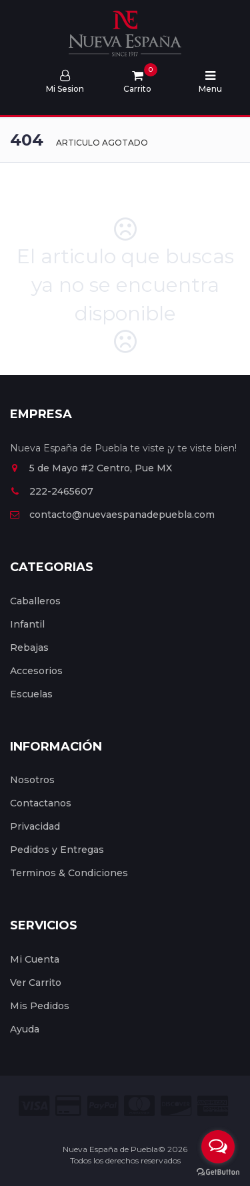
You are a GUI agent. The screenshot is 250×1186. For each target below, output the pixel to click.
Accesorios (36, 671)
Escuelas (31, 694)
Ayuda (24, 1029)
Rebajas (29, 647)
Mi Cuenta (34, 959)
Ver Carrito (35, 983)
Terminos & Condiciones (69, 873)
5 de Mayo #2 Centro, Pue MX (91, 468)
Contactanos (40, 803)
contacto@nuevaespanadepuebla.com (112, 515)
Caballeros (35, 601)
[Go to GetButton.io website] (218, 1172)
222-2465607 (51, 491)
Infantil (27, 624)
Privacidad (35, 826)
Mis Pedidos (39, 1006)
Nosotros (32, 780)
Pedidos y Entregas (57, 850)
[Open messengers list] (218, 1146)
